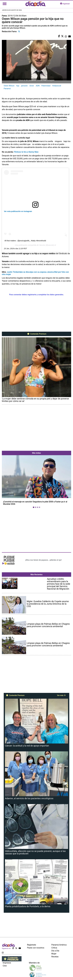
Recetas (54, 956)
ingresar (65, 3)
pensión (24, 86)
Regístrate (31, 945)
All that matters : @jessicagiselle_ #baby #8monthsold (25, 241)
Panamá (7, 88)
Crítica (54, 948)
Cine (5, 966)
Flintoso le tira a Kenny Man (25, 152)
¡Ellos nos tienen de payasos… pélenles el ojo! (43, 560)
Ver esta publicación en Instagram (18, 211)
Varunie (42, 245)
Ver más (61, 695)
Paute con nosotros (35, 948)
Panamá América (58, 945)
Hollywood (56, 86)
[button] (7, 482)
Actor (31, 86)
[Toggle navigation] (4, 3)
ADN (37, 86)
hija (17, 86)
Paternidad (45, 86)
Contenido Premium (36, 334)
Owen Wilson (9, 86)
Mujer (53, 953)
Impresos (7, 963)
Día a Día (55, 951)
